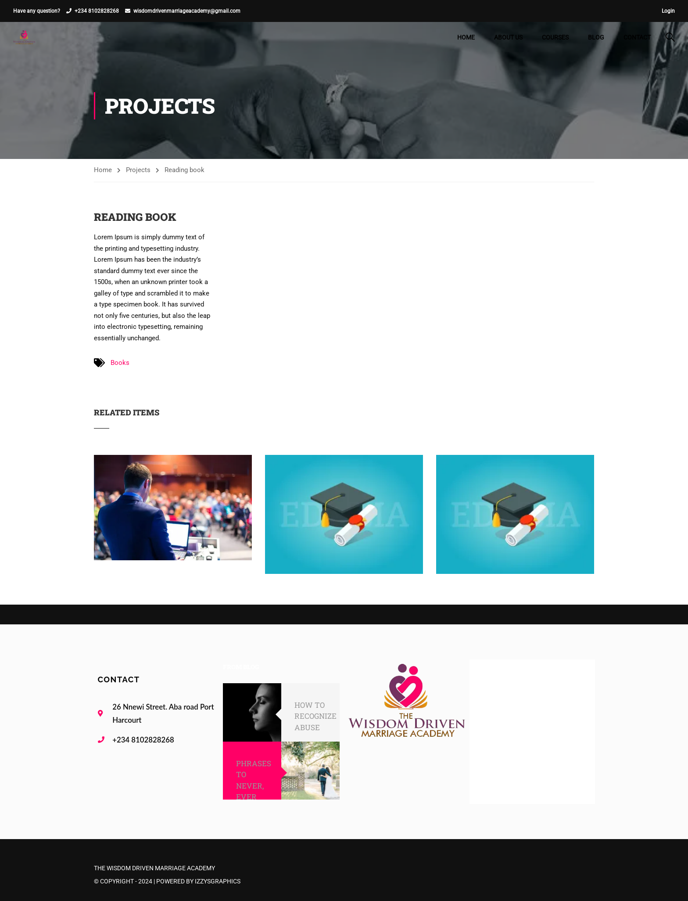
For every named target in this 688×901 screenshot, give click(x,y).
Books (120, 363)
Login (668, 11)
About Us (508, 37)
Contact (637, 37)
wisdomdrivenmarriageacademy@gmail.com (186, 11)
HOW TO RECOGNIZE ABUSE (315, 716)
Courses (555, 37)
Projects (138, 170)
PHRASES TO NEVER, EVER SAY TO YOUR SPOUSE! (253, 797)
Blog (596, 37)
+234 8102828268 (97, 11)
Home (466, 37)
